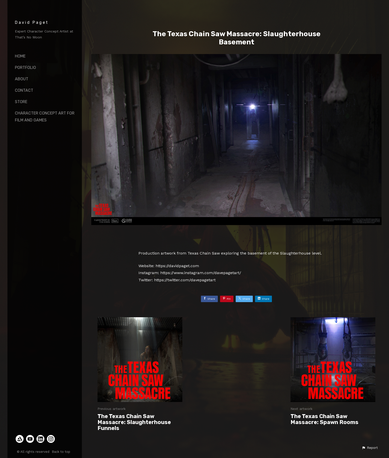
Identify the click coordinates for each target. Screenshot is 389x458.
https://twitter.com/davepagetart (185, 280)
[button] (370, 448)
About (21, 79)
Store (21, 101)
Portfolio (25, 67)
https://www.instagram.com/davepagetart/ (200, 272)
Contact (24, 90)
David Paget (32, 22)
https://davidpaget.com (177, 265)
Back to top (61, 452)
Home (20, 56)
